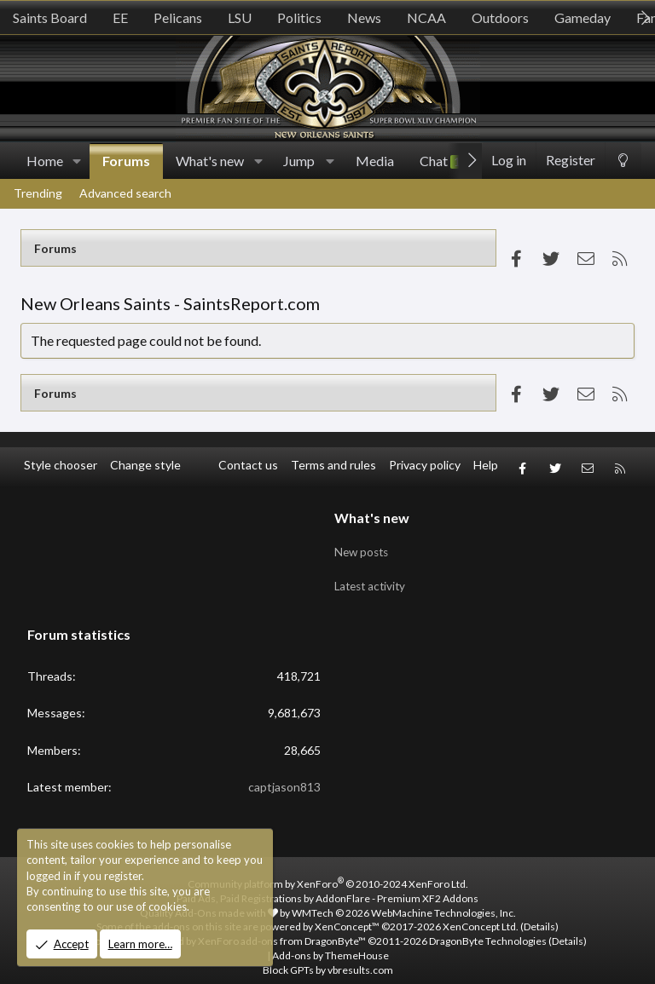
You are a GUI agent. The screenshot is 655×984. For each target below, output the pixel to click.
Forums (126, 160)
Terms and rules (333, 464)
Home (44, 160)
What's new (210, 160)
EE (120, 17)
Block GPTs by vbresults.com (328, 955)
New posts (363, 543)
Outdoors (500, 17)
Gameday (582, 17)
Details (539, 912)
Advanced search (125, 193)
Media (375, 160)
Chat (441, 161)
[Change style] (623, 160)
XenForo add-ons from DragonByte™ (282, 927)
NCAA (426, 17)
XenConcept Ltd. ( (483, 912)
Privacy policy (425, 464)
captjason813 (284, 773)
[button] (77, 161)
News (364, 17)
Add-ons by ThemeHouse (330, 941)
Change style (145, 464)
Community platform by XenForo (328, 869)
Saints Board (50, 17)
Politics (299, 17)
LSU (240, 17)
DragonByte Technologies (488, 927)
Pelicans (178, 17)
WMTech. (404, 898)
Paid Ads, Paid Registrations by (327, 884)
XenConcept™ (347, 912)
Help (485, 464)
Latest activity (372, 575)
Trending (38, 193)
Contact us (248, 464)
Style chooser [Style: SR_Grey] (60, 464)
